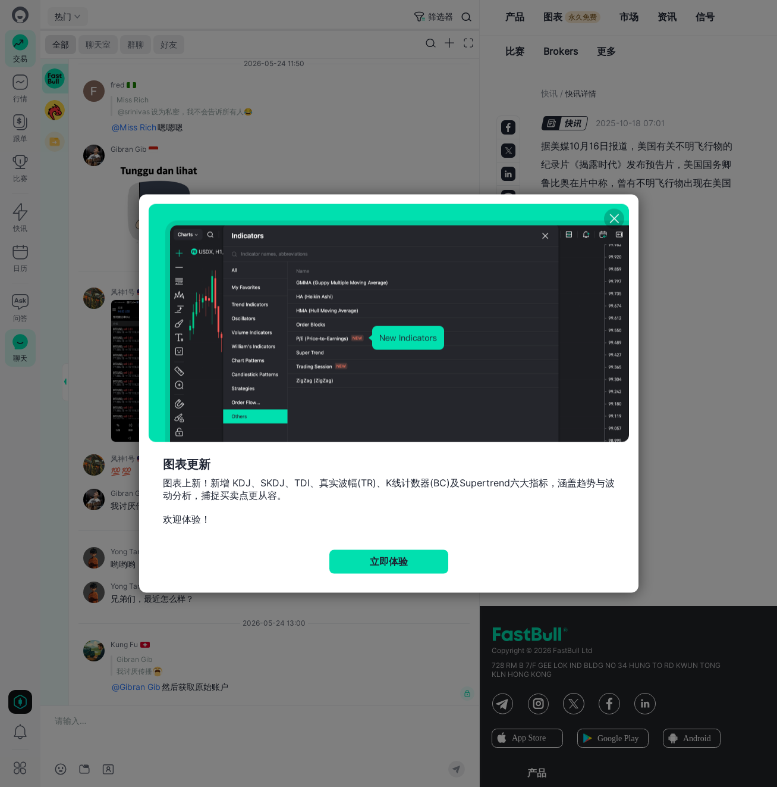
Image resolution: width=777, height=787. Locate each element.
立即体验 (389, 561)
